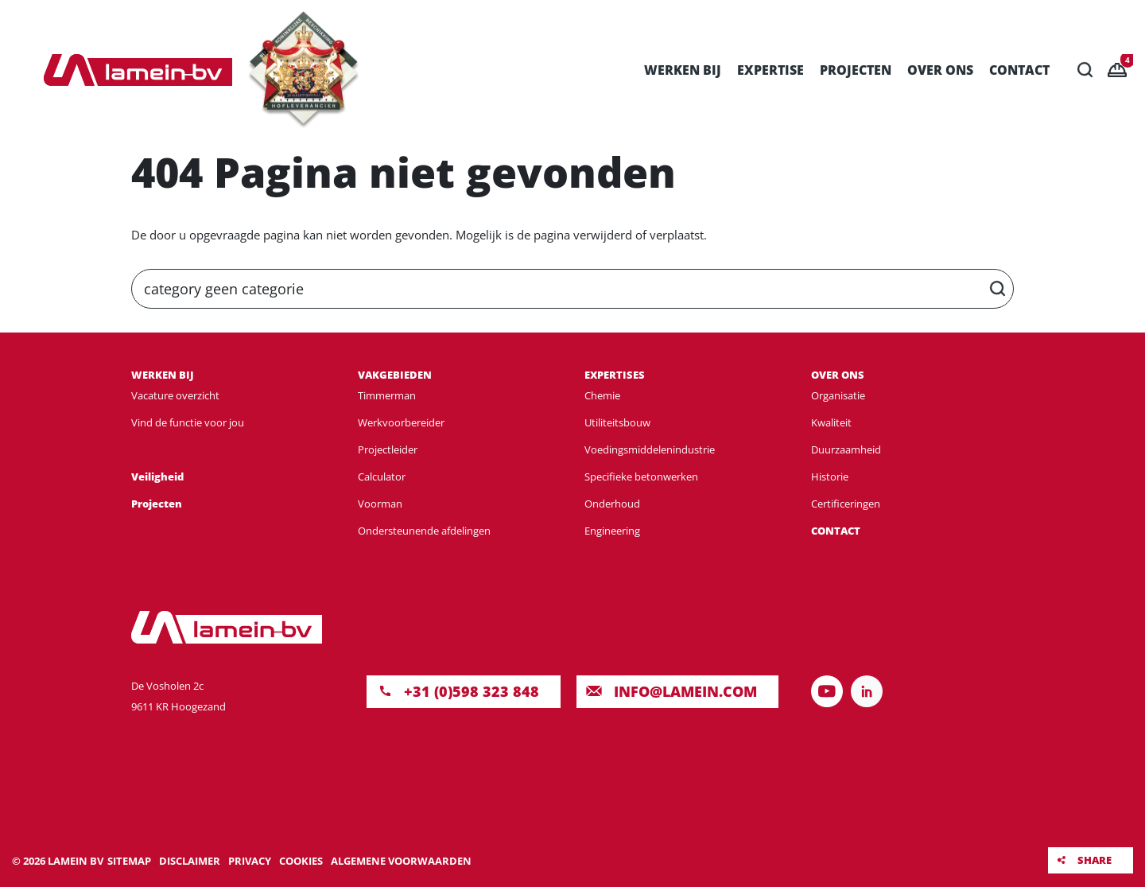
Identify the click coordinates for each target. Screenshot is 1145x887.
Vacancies (1127, 61)
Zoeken (998, 289)
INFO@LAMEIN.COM (685, 691)
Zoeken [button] (1085, 70)
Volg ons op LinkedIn (867, 691)
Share (1094, 860)
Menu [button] (28, 70)
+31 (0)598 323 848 (471, 691)
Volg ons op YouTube (827, 691)
